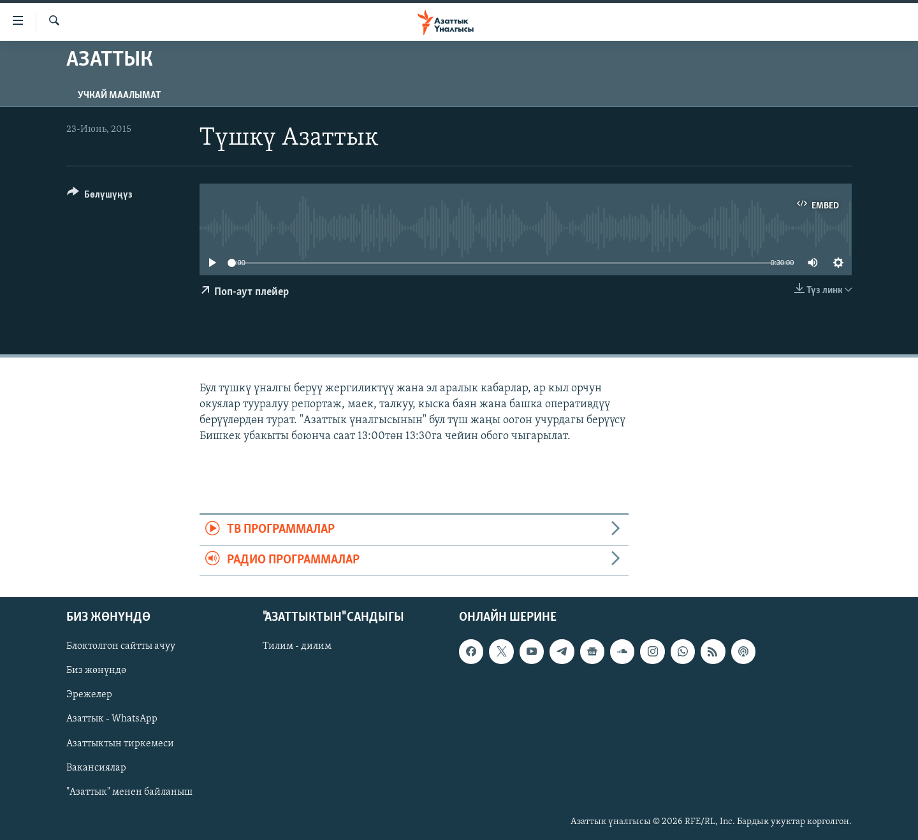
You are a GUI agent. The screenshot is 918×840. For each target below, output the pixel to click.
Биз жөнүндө (96, 670)
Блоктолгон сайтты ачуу (120, 646)
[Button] (100, 197)
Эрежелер (89, 695)
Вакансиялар (96, 768)
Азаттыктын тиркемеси (120, 744)
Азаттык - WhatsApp (111, 719)
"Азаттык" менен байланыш (129, 792)
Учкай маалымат (119, 96)
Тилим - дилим (297, 646)
